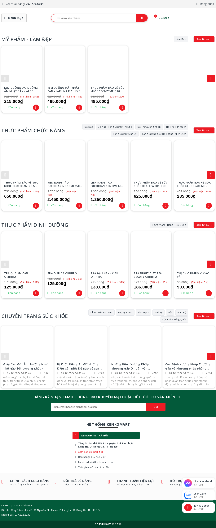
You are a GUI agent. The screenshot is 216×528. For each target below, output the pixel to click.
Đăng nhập (207, 4)
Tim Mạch (143, 312)
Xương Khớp (125, 312)
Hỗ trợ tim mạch (176, 126)
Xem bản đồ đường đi (90, 451)
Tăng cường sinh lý (124, 134)
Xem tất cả (202, 39)
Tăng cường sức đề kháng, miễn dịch (164, 134)
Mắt (170, 312)
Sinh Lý (158, 312)
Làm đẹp (181, 39)
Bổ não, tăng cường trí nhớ (115, 126)
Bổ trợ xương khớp (149, 126)
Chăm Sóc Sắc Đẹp (101, 312)
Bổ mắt (89, 126)
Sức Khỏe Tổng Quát (174, 319)
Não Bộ (182, 312)
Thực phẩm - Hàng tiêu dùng (169, 225)
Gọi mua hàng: (25, 4)
